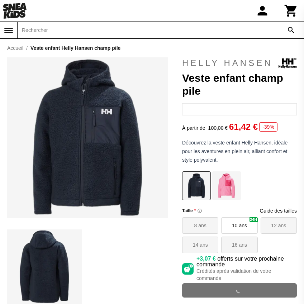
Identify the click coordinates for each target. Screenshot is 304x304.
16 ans (239, 245)
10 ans (245, 222)
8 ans (200, 225)
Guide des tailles (278, 211)
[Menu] (8, 30)
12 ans (278, 225)
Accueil (15, 48)
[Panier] (291, 11)
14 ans (200, 245)
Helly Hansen (239, 63)
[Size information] (199, 210)
